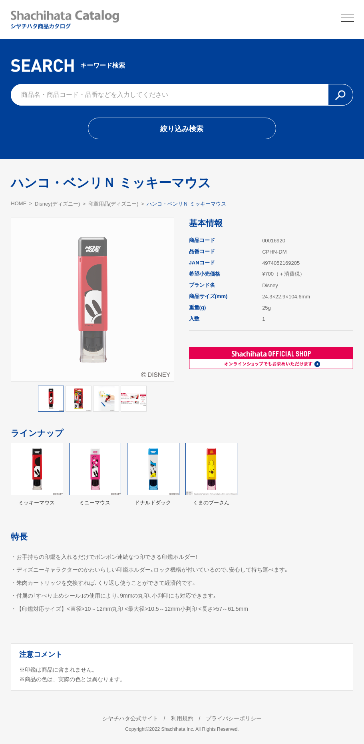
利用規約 (182, 718)
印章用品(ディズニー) (113, 204)
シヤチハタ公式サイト (130, 718)
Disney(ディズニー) (57, 204)
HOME (18, 203)
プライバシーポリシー (234, 718)
